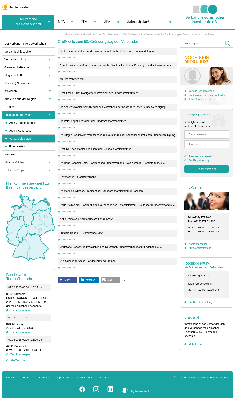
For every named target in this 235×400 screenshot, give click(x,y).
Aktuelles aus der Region (20, 99)
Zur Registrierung (199, 160)
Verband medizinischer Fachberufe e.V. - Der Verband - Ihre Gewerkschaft (118, 34)
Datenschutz (84, 377)
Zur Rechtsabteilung (200, 302)
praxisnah (192, 317)
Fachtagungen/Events (18, 114)
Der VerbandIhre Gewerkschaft (28, 21)
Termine (9, 107)
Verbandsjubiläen (20, 138)
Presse (27, 377)
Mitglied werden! (19, 7)
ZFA (107, 21)
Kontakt (10, 377)
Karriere (9, 154)
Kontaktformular (198, 243)
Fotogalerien (17, 146)
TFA (84, 21)
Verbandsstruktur (15, 59)
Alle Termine (17, 360)
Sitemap (105, 377)
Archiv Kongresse (20, 130)
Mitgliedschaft (13, 75)
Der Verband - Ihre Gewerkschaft (25, 43)
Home (68, 34)
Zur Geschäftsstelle (200, 247)
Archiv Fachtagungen (22, 122)
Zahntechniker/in (139, 21)
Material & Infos (14, 162)
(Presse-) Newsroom (17, 83)
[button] (67, 280)
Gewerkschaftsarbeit (17, 67)
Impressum (62, 377)
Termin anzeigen (20, 310)
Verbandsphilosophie (17, 51)
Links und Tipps (14, 170)
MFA (61, 21)
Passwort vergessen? (201, 156)
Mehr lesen (68, 57)
